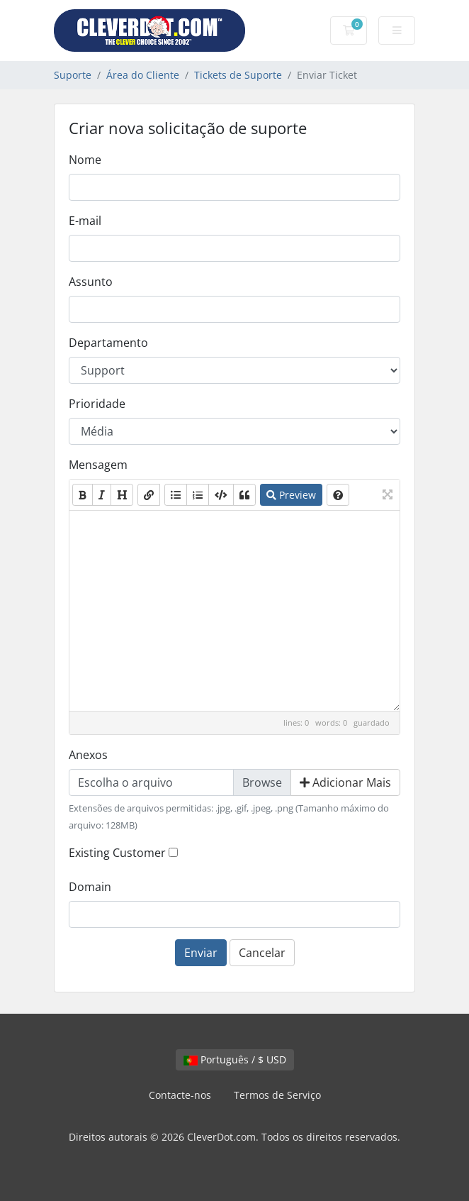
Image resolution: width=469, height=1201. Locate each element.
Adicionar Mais (345, 782)
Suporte (72, 75)
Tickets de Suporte (238, 75)
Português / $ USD (234, 1059)
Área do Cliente (142, 75)
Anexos (88, 755)
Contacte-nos (180, 1095)
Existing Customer (117, 852)
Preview (291, 495)
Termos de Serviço (277, 1095)
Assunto (91, 281)
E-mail (85, 220)
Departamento (108, 342)
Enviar (200, 953)
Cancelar (262, 953)
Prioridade (97, 403)
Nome (85, 159)
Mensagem (98, 464)
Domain (90, 887)
